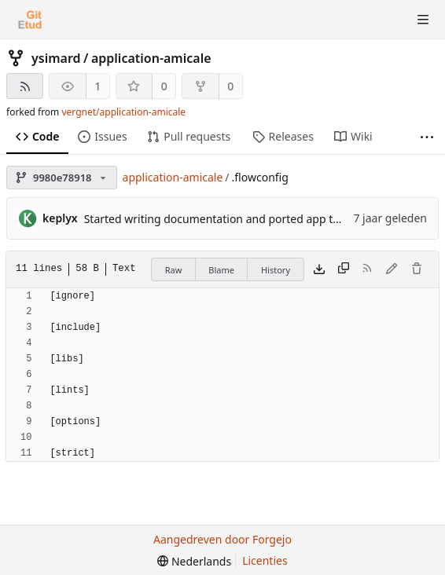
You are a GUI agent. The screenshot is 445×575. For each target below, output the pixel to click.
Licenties (264, 560)
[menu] (194, 561)
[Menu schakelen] (423, 19)
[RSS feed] (24, 86)
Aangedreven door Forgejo (222, 539)
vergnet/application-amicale (123, 112)
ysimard (56, 58)
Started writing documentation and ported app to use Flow (236, 218)
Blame (221, 270)
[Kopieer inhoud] (343, 269)
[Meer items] (427, 137)
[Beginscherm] (30, 19)
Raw (173, 270)
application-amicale (151, 58)
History (275, 270)
